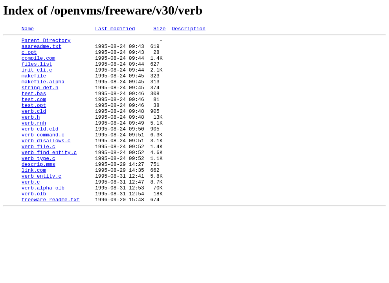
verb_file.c (38, 169)
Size (159, 29)
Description (189, 29)
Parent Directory (46, 42)
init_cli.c (37, 77)
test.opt (34, 120)
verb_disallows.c (46, 162)
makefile (34, 84)
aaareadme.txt (41, 49)
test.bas (34, 106)
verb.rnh (34, 141)
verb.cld (34, 127)
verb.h (31, 134)
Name (28, 29)
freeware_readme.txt (51, 233)
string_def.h (40, 99)
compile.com (38, 63)
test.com (34, 113)
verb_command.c (43, 155)
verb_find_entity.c (49, 176)
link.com (34, 198)
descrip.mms (38, 191)
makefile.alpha (43, 92)
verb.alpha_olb (43, 219)
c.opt (29, 56)
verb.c (31, 212)
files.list (37, 70)
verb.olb (34, 226)
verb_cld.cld (40, 148)
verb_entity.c (41, 205)
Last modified (115, 29)
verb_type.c (38, 183)
